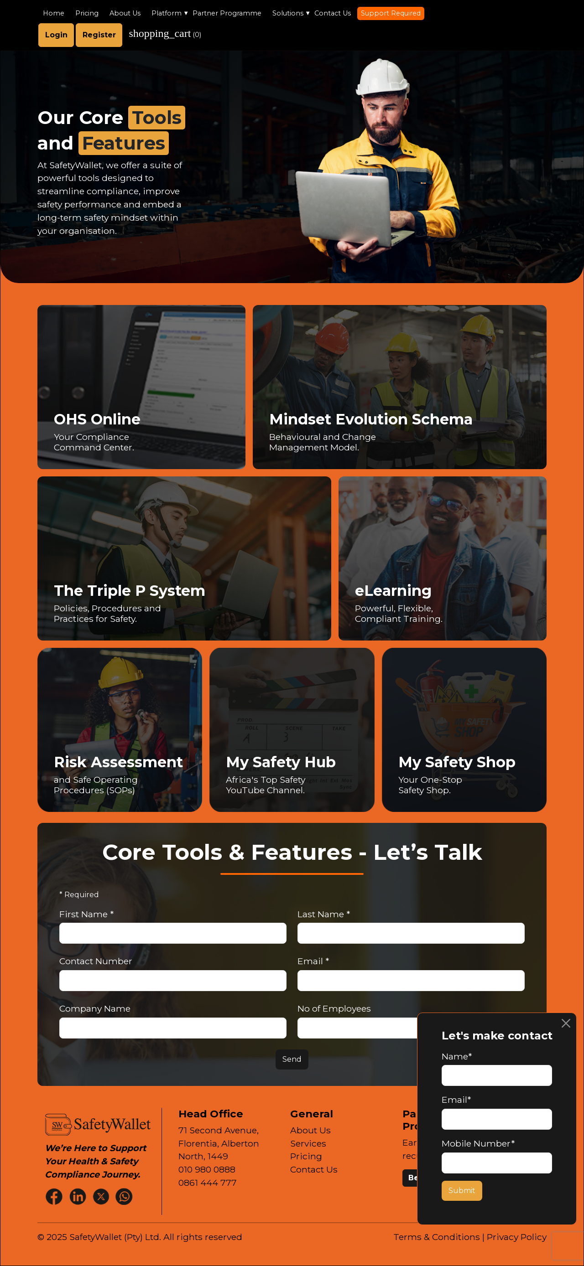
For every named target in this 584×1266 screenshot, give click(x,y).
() (165, 33)
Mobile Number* (478, 1143)
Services (308, 1143)
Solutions (287, 13)
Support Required (391, 13)
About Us (125, 13)
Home (53, 13)
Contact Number (95, 961)
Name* (457, 1056)
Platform (166, 13)
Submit (461, 1190)
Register (99, 35)
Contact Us (332, 13)
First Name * (86, 914)
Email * (313, 961)
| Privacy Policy (514, 1236)
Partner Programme (227, 13)
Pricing (87, 13)
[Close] (566, 1023)
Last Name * (323, 914)
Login (56, 35)
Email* (456, 1099)
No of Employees (334, 1008)
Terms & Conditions (436, 1236)
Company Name (94, 1008)
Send (292, 1059)
